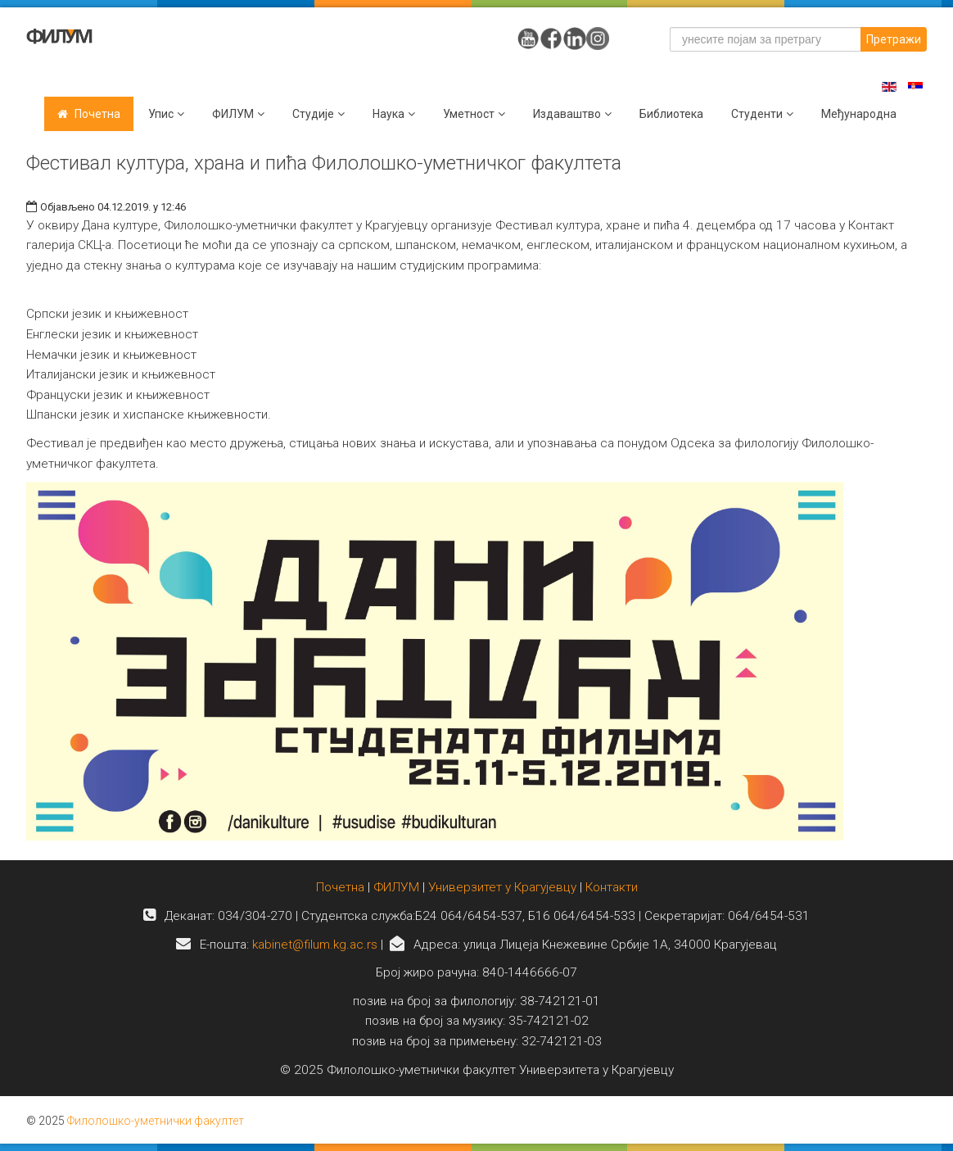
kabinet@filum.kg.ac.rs (314, 944)
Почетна (97, 113)
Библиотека (671, 113)
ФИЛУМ (396, 887)
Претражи (893, 39)
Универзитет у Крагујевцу (502, 887)
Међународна (859, 113)
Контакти (611, 887)
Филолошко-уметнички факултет (155, 1120)
